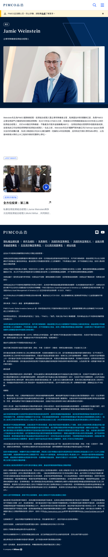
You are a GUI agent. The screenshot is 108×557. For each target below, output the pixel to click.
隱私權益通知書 (11, 241)
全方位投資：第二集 (16, 203)
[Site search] (94, 5)
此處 (44, 14)
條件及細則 (28, 241)
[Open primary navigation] (102, 5)
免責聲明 (43, 241)
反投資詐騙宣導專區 (31, 245)
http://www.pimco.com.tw (54, 511)
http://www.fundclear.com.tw (91, 511)
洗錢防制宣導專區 (60, 241)
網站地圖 (71, 245)
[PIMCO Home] (13, 5)
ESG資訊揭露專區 (54, 245)
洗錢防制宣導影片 (82, 241)
